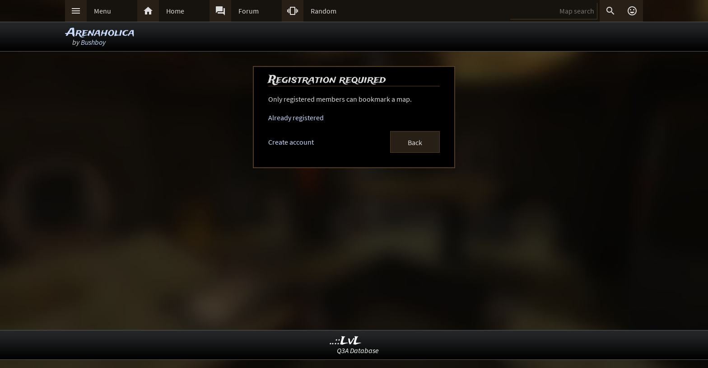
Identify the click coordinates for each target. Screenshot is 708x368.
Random (323, 10)
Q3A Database (358, 350)
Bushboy (93, 42)
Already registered (296, 117)
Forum (248, 10)
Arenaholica (100, 33)
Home (175, 10)
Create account (291, 141)
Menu (102, 10)
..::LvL (346, 341)
